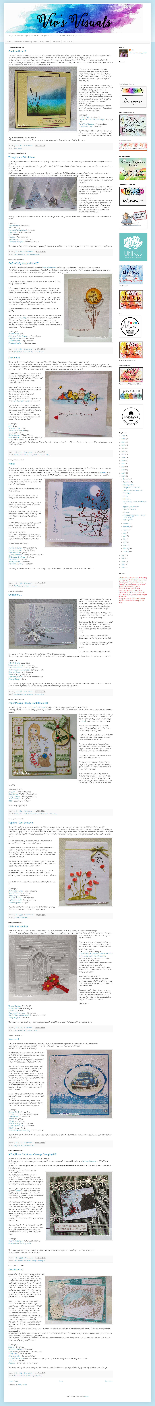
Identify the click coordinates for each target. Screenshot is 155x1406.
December (126, 479)
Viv (132, 50)
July (124, 533)
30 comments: (28, 691)
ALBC (10, 1360)
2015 (123, 470)
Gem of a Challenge (15, 1349)
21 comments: (28, 811)
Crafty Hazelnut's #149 (16, 1126)
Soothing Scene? (17, 51)
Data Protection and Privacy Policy (25, 42)
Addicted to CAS (14, 437)
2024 (123, 442)
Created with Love (85, 126)
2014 (123, 473)
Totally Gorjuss (13, 895)
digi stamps (30, 455)
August (125, 530)
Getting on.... (15, 594)
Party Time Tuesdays (87, 124)
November (127, 482)
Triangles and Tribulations (21, 157)
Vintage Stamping (89, 1161)
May (125, 539)
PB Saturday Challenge (16, 557)
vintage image (38, 1376)
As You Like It (13, 1008)
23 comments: (28, 146)
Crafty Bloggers (14, 1017)
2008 (123, 568)
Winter (11, 463)
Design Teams (44, 42)
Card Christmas (18, 255)
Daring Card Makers (15, 891)
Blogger (86, 1396)
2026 (123, 436)
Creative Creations (15, 550)
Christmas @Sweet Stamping (19, 1130)
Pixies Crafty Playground (17, 230)
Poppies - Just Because (20, 822)
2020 (123, 455)
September (127, 527)
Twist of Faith (13, 893)
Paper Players (13, 225)
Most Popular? (15, 1269)
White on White (39, 694)
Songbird (11, 237)
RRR (10, 801)
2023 (123, 445)
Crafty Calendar (14, 796)
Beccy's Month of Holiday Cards (19, 1015)
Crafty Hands (13, 1354)
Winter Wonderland (16, 1358)
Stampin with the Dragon (17, 336)
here (83, 721)
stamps (34, 586)
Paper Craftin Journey (16, 1013)
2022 (123, 448)
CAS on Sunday (14, 435)
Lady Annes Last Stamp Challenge (91, 119)
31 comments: (28, 349)
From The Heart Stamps (21, 401)
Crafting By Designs (15, 241)
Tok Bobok (12, 1121)
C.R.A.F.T (11, 1010)
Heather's (103, 473)
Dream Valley (13, 334)
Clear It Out (12, 232)
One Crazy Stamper (16, 564)
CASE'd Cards (68, 42)
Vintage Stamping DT (38, 1261)
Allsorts (11, 1347)
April (125, 542)
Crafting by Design (15, 677)
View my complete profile (137, 53)
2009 (123, 565)
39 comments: (28, 452)
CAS (25, 255)
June (125, 536)
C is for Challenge (15, 548)
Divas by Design (14, 679)
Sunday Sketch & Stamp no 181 (19, 1243)
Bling (15, 1146)
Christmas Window (18, 926)
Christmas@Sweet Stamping (19, 670)
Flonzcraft (18, 1191)
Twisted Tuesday (14, 1006)
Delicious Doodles (14, 343)
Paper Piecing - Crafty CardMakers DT (28, 703)
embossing (30, 694)
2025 (123, 439)
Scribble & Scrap (14, 1123)
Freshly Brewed (14, 562)
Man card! (13, 1039)
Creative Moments (15, 667)
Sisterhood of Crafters (16, 665)
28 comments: (28, 915)
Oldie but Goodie (14, 672)
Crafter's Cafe (84, 117)
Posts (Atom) (22, 1385)
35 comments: (28, 1143)
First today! (14, 357)
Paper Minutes (14, 239)
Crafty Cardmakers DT (23, 352)
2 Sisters (11, 792)
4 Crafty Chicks (14, 663)
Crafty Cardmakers (49, 268)
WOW (10, 1119)
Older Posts (108, 1381)
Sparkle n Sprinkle (15, 555)
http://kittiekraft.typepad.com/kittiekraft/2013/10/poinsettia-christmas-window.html (96, 954)
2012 (123, 555)
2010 (123, 562)
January (126, 552)
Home (9, 42)
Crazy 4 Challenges (15, 1241)
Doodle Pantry (13, 798)
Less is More (46, 455)
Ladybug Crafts (14, 338)
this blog (22, 318)
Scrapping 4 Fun (14, 1356)
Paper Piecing (41, 814)
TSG (9, 228)
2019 (123, 458)
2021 (123, 451)
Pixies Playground (35, 255)
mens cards (30, 1146)
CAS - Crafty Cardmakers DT (23, 263)
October (126, 524)
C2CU (10, 1351)
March (125, 545)
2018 (123, 461)
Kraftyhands (13, 794)
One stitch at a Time (16, 430)
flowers (41, 352)
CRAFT (10, 1128)
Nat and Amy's (13, 1112)
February (126, 548)
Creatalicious (13, 559)
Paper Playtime (14, 552)
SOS (10, 235)
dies (28, 255)
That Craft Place (14, 428)
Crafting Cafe (13, 1117)
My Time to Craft (14, 900)
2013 (123, 476)
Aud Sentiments (14, 341)
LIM (10, 426)
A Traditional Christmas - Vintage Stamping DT (32, 1154)
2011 (123, 558)
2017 (123, 464)
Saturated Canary (51, 814)
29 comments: (28, 252)
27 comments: (28, 583)
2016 (123, 467)
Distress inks (17, 148)
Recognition (56, 42)
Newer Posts (13, 1381)
